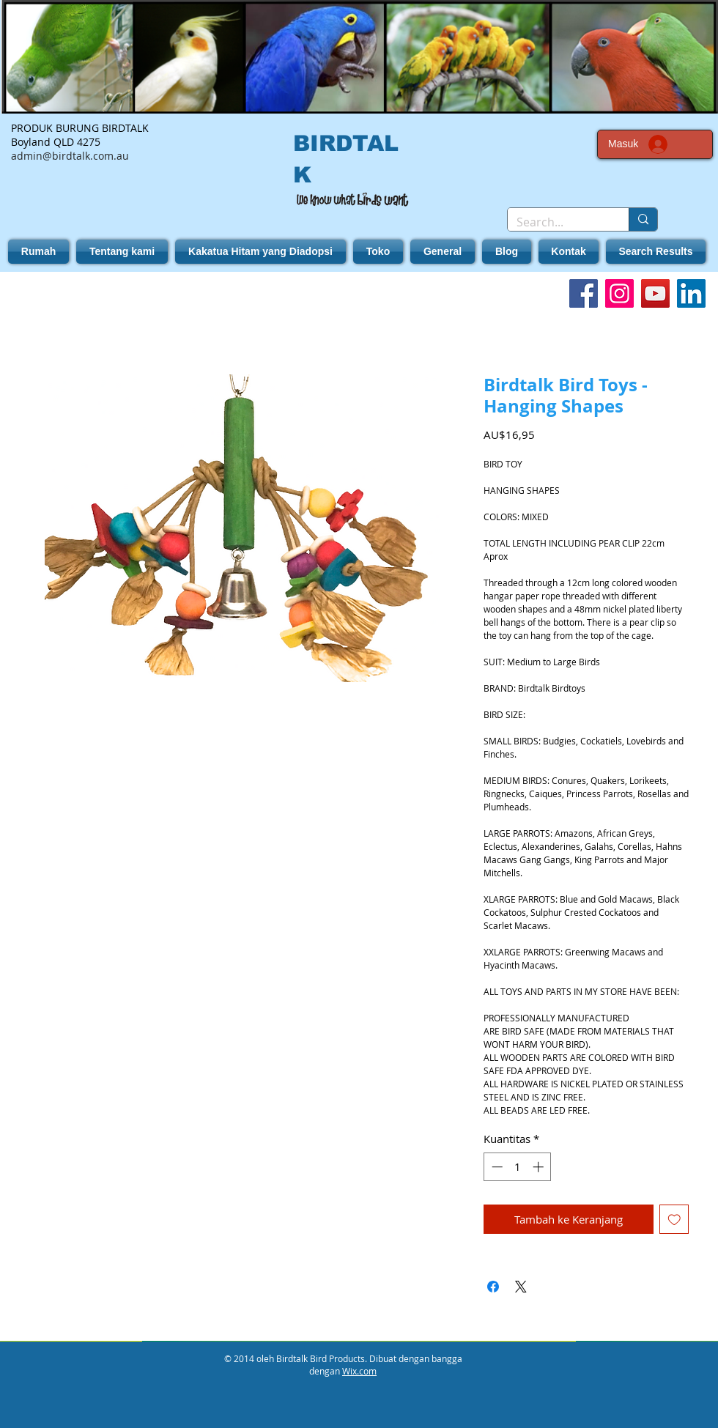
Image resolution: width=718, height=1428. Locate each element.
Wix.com (359, 1371)
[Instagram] (619, 293)
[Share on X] (521, 1286)
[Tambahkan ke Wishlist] (674, 1220)
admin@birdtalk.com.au (70, 156)
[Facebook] (583, 293)
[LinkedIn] (691, 293)
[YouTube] (655, 293)
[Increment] (539, 1166)
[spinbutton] (518, 1166)
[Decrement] (496, 1166)
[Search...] (557, 222)
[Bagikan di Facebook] (493, 1286)
